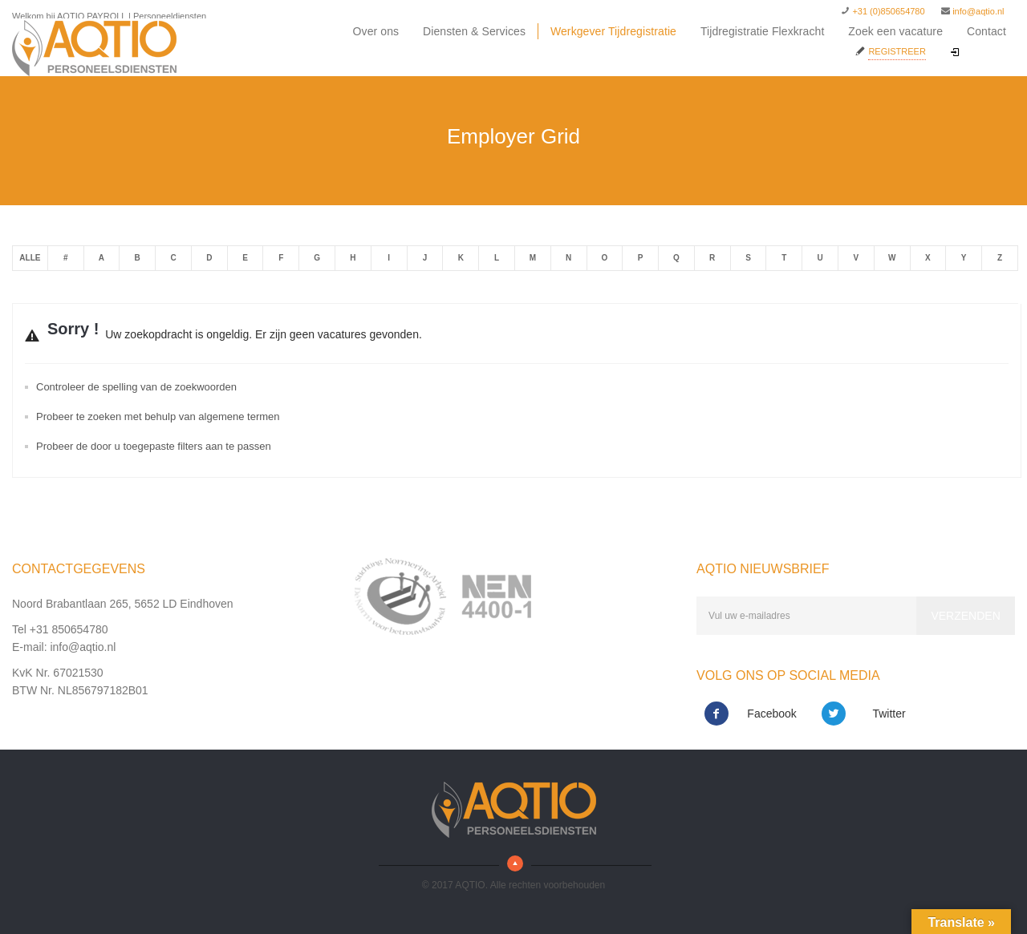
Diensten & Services (474, 31)
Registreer (897, 51)
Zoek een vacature (895, 31)
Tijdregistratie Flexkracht (762, 31)
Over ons (376, 31)
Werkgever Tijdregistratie (613, 31)
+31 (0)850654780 (888, 11)
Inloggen (980, 53)
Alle (29, 257)
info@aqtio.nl (978, 11)
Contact (986, 31)
